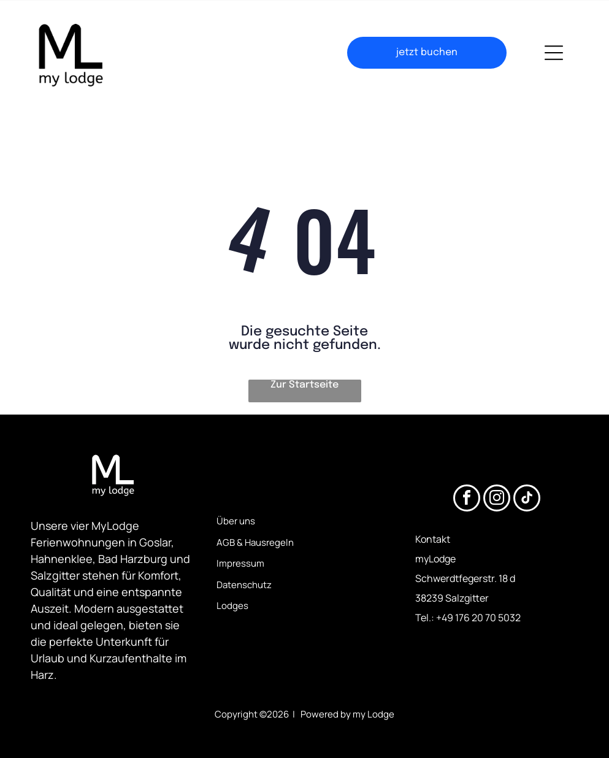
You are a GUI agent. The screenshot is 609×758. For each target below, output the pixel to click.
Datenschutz (244, 584)
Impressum (240, 563)
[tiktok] (526, 499)
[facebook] (466, 499)
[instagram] (496, 499)
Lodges (232, 605)
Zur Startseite (304, 385)
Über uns (235, 521)
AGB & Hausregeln (255, 542)
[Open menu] (554, 53)
